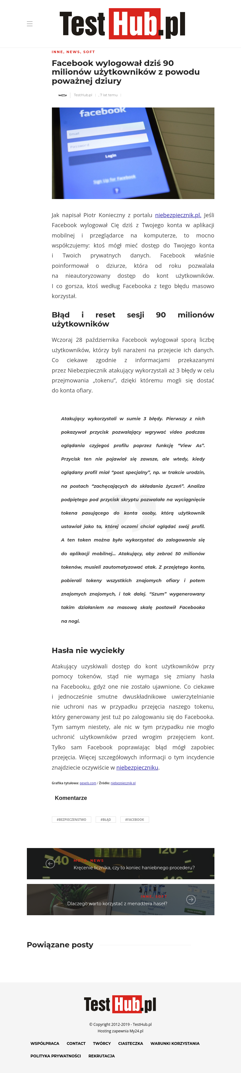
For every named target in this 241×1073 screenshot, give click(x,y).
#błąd (106, 819)
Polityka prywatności (56, 1056)
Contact (76, 1043)
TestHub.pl (83, 95)
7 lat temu (109, 95)
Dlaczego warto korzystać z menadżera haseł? (117, 903)
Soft (89, 52)
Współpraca (45, 1043)
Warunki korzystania (175, 1043)
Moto (80, 860)
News (73, 52)
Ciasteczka (130, 1043)
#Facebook (134, 819)
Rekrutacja (101, 1056)
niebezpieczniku (137, 767)
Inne (57, 52)
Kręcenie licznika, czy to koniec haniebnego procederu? (134, 868)
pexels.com (88, 783)
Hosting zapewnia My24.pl (120, 1031)
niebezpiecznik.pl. (178, 215)
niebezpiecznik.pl (123, 783)
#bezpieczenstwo (72, 819)
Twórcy (102, 1043)
